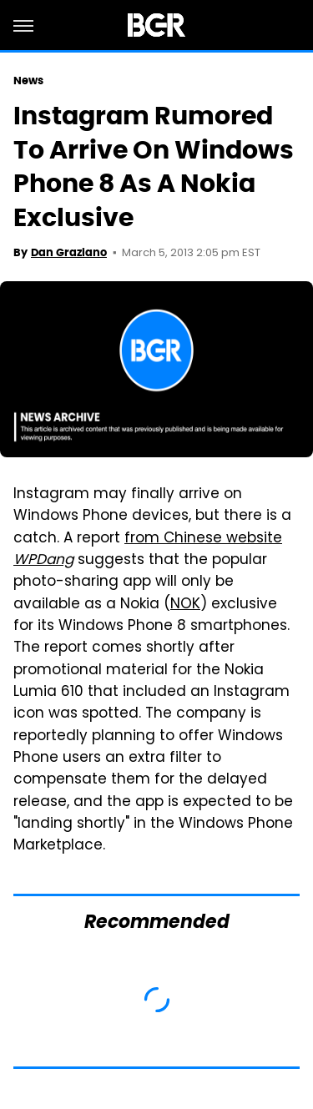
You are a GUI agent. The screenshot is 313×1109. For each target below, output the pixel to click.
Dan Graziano (69, 252)
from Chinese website (147, 549)
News (28, 80)
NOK (185, 605)
